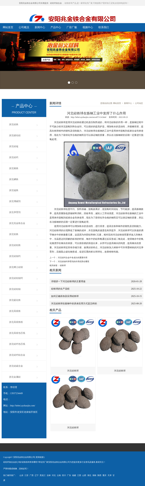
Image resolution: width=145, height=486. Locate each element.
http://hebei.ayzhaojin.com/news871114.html (88, 117)
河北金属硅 (15, 377)
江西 (79, 475)
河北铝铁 (13, 234)
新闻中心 (40, 27)
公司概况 (24, 27)
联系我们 (103, 27)
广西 (32, 475)
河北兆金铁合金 (17, 223)
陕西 (99, 475)
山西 (84, 475)
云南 (59, 475)
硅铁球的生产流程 (60, 289)
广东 (69, 475)
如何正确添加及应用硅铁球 (65, 296)
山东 (21, 475)
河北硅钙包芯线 (17, 344)
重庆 (104, 475)
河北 (54, 475)
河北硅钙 (13, 157)
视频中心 (88, 27)
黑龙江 (43, 475)
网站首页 (8, 27)
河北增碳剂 (15, 201)
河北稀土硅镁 (16, 267)
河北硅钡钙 (15, 256)
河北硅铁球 (73, 370)
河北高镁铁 (15, 311)
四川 (64, 475)
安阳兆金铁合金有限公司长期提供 (33, 3)
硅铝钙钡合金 (56, 3)
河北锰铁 (13, 190)
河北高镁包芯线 (17, 333)
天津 (109, 475)
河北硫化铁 (15, 300)
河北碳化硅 (15, 135)
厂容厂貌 (72, 27)
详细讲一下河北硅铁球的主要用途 (68, 281)
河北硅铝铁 (15, 245)
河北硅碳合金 (16, 366)
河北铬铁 (13, 168)
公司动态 (139, 103)
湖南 (94, 475)
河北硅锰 (13, 146)
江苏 (26, 475)
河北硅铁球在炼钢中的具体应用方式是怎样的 (74, 303)
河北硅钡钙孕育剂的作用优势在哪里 (73, 261)
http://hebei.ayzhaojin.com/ (22, 405)
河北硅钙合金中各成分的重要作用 (72, 257)
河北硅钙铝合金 (17, 355)
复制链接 (40, 457)
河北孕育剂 (15, 212)
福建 (74, 475)
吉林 (49, 475)
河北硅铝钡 (15, 289)
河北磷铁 (13, 179)
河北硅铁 (13, 124)
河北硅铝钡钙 (16, 278)
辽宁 (37, 475)
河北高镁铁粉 (16, 322)
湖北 (89, 475)
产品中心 (56, 27)
